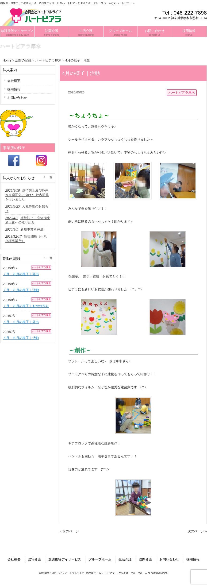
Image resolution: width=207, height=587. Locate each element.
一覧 (49, 177)
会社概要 (13, 81)
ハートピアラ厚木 (182, 92)
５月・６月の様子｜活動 (21, 338)
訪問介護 (145, 559)
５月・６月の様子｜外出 (21, 322)
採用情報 (13, 89)
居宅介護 (34, 559)
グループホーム (99, 559)
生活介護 (125, 559)
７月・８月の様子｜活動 (21, 290)
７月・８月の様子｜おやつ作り (26, 306)
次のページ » (197, 531)
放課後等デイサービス (64, 559)
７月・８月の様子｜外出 (21, 274)
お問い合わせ (17, 98)
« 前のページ (69, 531)
